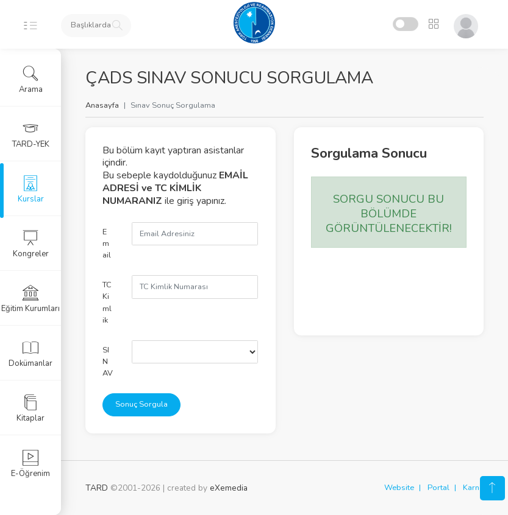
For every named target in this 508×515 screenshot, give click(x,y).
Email (106, 243)
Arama (31, 80)
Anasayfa (102, 105)
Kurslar (31, 189)
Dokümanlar (30, 353)
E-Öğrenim (30, 464)
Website (399, 487)
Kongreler (31, 244)
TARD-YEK (30, 134)
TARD (96, 488)
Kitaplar (30, 408)
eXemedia (229, 488)
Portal (438, 487)
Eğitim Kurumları (30, 299)
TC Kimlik (107, 302)
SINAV (107, 362)
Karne (473, 487)
